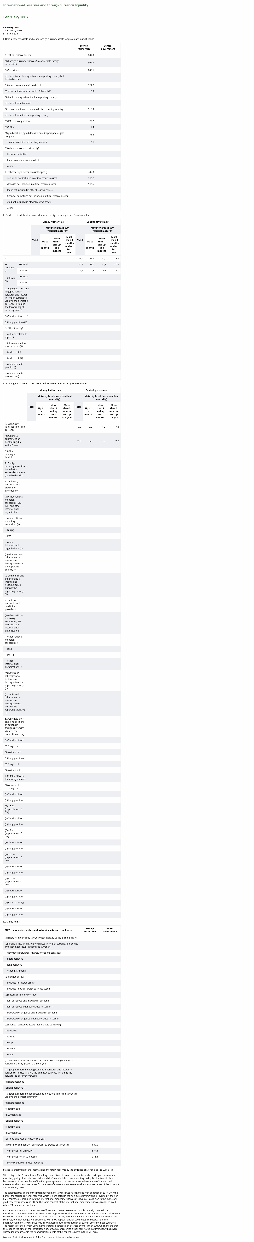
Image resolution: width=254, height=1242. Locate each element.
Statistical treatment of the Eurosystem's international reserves (46, 1237)
